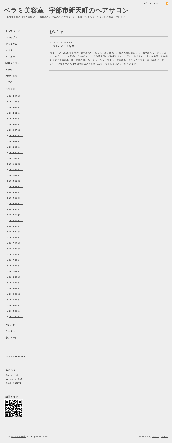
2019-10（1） (16, 198)
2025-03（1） (16, 107)
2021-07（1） (16, 175)
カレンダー (11, 325)
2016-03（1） (16, 299)
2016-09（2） (16, 277)
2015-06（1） (16, 311)
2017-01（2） (16, 271)
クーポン (10, 331)
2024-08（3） (16, 119)
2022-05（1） (16, 152)
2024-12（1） (16, 113)
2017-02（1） (16, 266)
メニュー (10, 56)
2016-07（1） (16, 288)
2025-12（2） (16, 96)
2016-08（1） (16, 283)
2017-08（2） (16, 249)
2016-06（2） (16, 294)
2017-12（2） (16, 243)
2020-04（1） (16, 192)
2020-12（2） (16, 181)
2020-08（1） (16, 186)
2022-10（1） (16, 147)
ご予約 (9, 82)
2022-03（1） (16, 158)
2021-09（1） (16, 169)
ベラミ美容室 (18, 436)
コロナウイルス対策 (62, 46)
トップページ (12, 31)
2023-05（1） (16, 135)
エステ (9, 50)
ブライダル (11, 44)
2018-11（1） (16, 215)
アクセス (10, 69)
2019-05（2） (16, 203)
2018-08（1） (16, 226)
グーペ (155, 436)
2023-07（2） (16, 130)
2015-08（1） (16, 305)
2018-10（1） (16, 220)
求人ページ (11, 337)
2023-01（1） (16, 141)
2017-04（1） (16, 260)
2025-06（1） (16, 102)
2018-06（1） (16, 232)
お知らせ (10, 88)
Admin (164, 436)
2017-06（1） (16, 254)
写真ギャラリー (13, 63)
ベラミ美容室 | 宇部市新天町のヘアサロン (66, 10)
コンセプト (11, 37)
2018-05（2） (16, 237)
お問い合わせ (12, 76)
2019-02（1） (16, 209)
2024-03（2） (16, 124)
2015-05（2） (16, 316)
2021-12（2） (16, 164)
